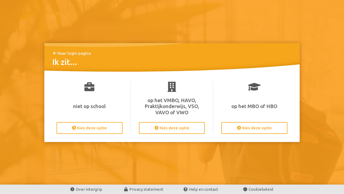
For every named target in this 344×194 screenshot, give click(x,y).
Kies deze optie (89, 128)
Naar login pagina (72, 53)
